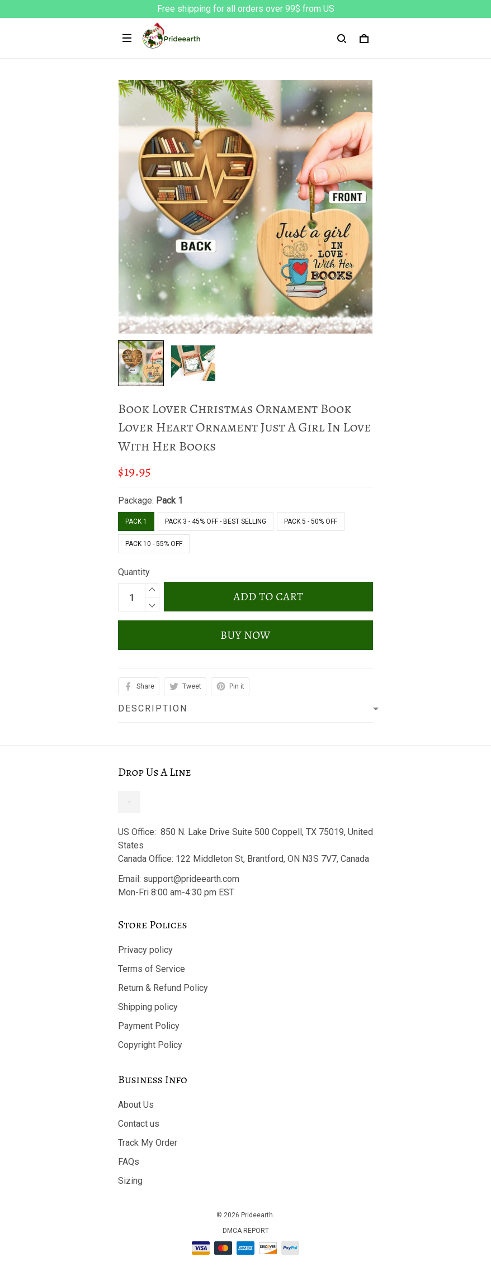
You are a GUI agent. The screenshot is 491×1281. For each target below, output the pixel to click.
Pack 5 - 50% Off (310, 521)
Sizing (130, 1180)
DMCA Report (246, 1231)
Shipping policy (148, 1007)
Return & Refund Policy (163, 988)
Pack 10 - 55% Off (153, 544)
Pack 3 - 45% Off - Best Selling (215, 521)
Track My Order (147, 1142)
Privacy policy (145, 950)
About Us (136, 1104)
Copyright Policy (150, 1045)
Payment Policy (149, 1026)
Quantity (134, 572)
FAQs (128, 1161)
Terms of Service (151, 969)
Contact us (138, 1123)
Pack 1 (169, 500)
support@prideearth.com (191, 879)
